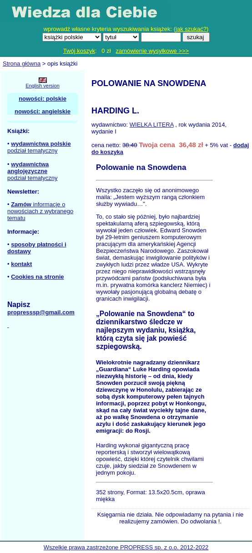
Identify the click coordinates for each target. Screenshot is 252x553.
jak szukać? (191, 29)
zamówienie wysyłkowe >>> (152, 50)
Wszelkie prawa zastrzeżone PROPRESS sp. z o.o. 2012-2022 (126, 547)
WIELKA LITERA (152, 124)
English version (42, 85)
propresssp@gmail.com (41, 312)
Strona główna (21, 63)
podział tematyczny (32, 150)
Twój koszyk (79, 50)
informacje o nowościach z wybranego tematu (40, 211)
